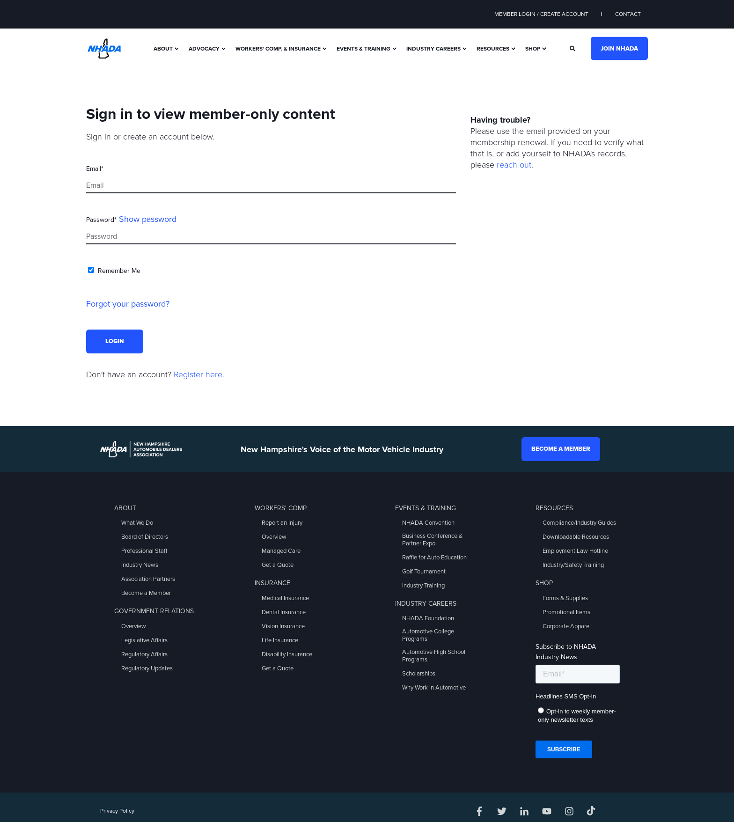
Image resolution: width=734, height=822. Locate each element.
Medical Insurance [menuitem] (285, 598)
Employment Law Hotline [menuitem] (575, 551)
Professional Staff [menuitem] (144, 551)
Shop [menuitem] (532, 48)
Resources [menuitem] (493, 48)
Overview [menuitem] (133, 626)
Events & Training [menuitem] (363, 48)
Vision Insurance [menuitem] (283, 626)
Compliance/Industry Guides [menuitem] (579, 523)
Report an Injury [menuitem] (282, 523)
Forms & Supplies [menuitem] (565, 598)
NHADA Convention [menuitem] (428, 523)
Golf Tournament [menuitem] (424, 571)
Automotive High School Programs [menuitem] (433, 655)
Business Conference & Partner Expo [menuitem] (432, 539)
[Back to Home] (104, 47)
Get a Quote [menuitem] (278, 565)
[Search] (573, 47)
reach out (514, 165)
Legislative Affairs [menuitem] (144, 640)
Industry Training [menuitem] (423, 585)
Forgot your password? (127, 304)
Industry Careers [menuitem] (433, 48)
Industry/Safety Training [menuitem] (573, 565)
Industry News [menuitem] (139, 565)
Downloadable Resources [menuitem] (576, 537)
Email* (94, 169)
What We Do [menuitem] (137, 523)
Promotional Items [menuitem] (566, 612)
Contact (628, 14)
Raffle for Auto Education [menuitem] (434, 557)
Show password (147, 219)
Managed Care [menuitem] (281, 551)
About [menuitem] (163, 48)
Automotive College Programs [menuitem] (428, 635)
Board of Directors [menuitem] (144, 537)
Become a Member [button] (560, 449)
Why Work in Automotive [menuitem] (434, 687)
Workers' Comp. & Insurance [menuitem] (278, 48)
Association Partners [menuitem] (148, 579)
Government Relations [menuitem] (154, 611)
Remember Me (119, 271)
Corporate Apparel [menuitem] (567, 626)
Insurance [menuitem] (272, 583)
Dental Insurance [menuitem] (284, 612)
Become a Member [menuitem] (146, 593)
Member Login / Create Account (541, 14)
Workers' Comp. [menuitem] (281, 508)
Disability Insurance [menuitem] (287, 654)
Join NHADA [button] (619, 48)
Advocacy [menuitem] (204, 48)
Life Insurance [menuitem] (280, 640)
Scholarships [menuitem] (418, 673)
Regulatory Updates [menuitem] (147, 668)
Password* (101, 220)
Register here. (199, 374)
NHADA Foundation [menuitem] (428, 618)
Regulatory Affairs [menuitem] (144, 654)
